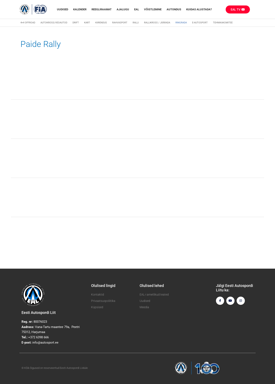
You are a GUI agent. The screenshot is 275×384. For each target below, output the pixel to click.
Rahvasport (119, 22)
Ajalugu (123, 9)
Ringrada (181, 22)
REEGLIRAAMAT (102, 9)
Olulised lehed (152, 285)
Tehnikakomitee (223, 22)
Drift (76, 22)
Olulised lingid (103, 285)
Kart (87, 22)
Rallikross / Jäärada (157, 22)
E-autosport (200, 22)
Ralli (136, 22)
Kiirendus (101, 22)
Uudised (62, 9)
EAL (136, 9)
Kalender (79, 9)
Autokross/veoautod (53, 22)
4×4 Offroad (27, 22)
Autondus (174, 9)
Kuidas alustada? (199, 9)
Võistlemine (153, 9)
